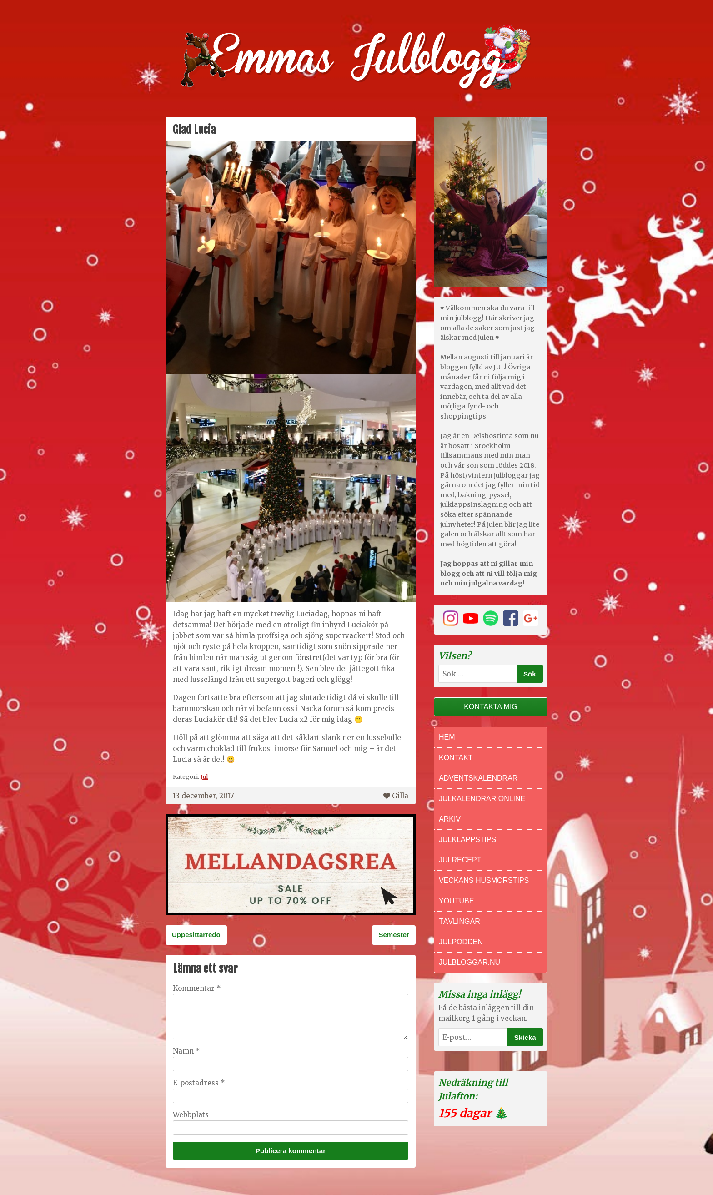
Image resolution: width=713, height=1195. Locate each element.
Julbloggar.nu (469, 962)
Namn (186, 1051)
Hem (447, 737)
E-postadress (199, 1083)
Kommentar (197, 988)
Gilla (395, 796)
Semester (393, 934)
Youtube (456, 901)
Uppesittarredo (196, 934)
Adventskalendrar (478, 778)
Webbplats (191, 1114)
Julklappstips (467, 839)
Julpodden (461, 942)
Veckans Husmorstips (484, 880)
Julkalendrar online (482, 798)
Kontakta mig (490, 707)
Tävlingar (459, 921)
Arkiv (450, 819)
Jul (204, 776)
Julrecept (460, 860)
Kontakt (455, 757)
